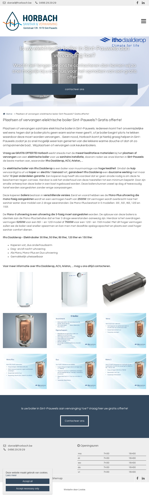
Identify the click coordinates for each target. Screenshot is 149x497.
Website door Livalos (74, 489)
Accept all (28, 481)
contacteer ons (74, 89)
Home (9, 114)
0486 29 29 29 (45, 2)
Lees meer (11, 475)
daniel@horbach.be (17, 2)
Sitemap (57, 478)
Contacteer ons (74, 421)
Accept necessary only (27, 488)
